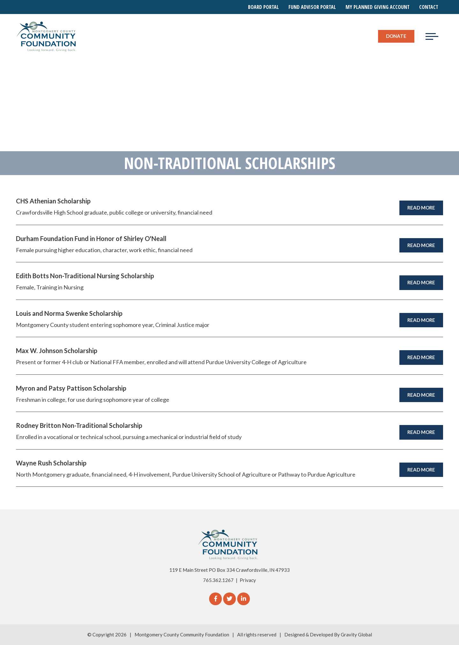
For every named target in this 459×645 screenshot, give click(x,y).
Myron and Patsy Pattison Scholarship (71, 388)
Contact (428, 7)
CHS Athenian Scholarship (53, 201)
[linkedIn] (243, 598)
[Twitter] (229, 598)
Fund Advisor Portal (312, 7)
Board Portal (263, 7)
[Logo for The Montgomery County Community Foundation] (46, 36)
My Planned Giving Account (378, 7)
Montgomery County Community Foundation (182, 634)
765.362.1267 (218, 580)
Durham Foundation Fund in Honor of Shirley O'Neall (91, 238)
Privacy (248, 580)
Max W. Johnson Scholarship (56, 350)
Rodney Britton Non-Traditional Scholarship (79, 425)
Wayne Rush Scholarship (51, 463)
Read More (421, 207)
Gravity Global (356, 634)
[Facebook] (215, 598)
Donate (396, 36)
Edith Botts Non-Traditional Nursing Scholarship (85, 276)
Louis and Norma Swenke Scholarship (69, 313)
